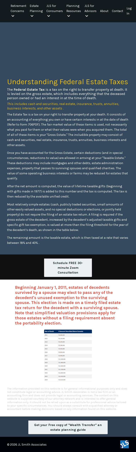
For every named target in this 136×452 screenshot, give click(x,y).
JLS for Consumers (55, 11)
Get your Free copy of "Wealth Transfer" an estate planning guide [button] (68, 427)
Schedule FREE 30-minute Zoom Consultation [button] (68, 267)
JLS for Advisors (91, 11)
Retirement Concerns (19, 11)
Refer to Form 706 (20, 124)
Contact (118, 11)
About (104, 11)
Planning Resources (74, 11)
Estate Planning (36, 11)
